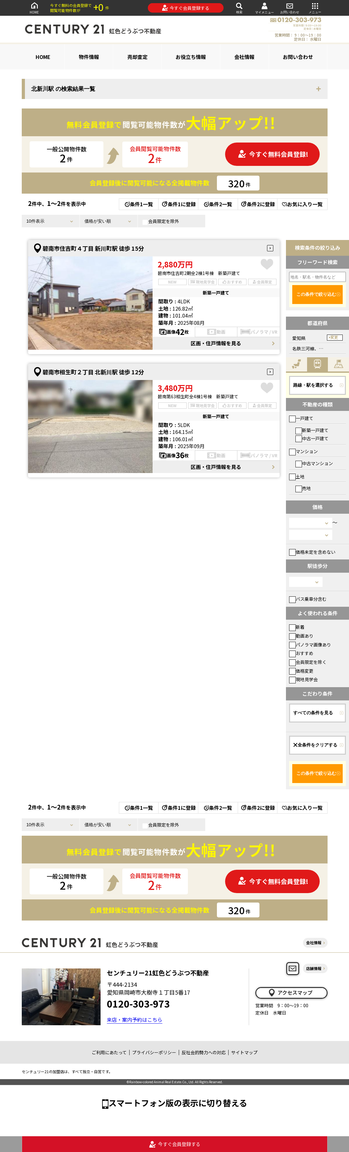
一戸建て (301, 418)
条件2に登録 (257, 204)
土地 (297, 476)
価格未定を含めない (312, 552)
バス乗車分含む (308, 599)
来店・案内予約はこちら (134, 1019)
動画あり (301, 636)
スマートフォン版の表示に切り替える (177, 1102)
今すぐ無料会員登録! (273, 154)
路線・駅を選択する (313, 385)
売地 (303, 488)
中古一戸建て (312, 438)
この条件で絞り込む (316, 294)
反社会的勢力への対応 (204, 1052)
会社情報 (244, 57)
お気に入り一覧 (302, 204)
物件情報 (89, 57)
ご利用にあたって (109, 1052)
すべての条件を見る (313, 712)
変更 (334, 337)
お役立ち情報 (191, 57)
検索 (239, 8)
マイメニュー (264, 8)
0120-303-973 (138, 1003)
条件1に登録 (178, 204)
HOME (34, 8)
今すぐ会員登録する (185, 8)
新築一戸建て (312, 430)
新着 (297, 627)
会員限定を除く (308, 662)
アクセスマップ (290, 993)
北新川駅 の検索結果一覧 (63, 89)
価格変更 (301, 671)
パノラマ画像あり (310, 644)
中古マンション (314, 463)
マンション (303, 451)
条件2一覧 (218, 204)
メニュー (315, 8)
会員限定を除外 (161, 221)
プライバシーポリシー (154, 1052)
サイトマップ (244, 1052)
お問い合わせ (289, 8)
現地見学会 (303, 679)
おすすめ (301, 653)
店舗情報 (313, 968)
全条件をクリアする (315, 744)
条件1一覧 (139, 204)
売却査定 (137, 57)
